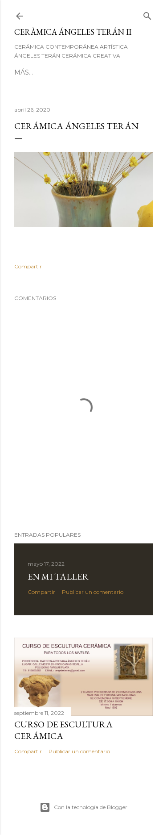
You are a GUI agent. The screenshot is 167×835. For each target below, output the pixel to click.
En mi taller (58, 576)
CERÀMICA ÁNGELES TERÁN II (72, 32)
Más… (23, 72)
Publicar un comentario (92, 592)
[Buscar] (147, 14)
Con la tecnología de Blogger (83, 807)
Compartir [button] (28, 266)
